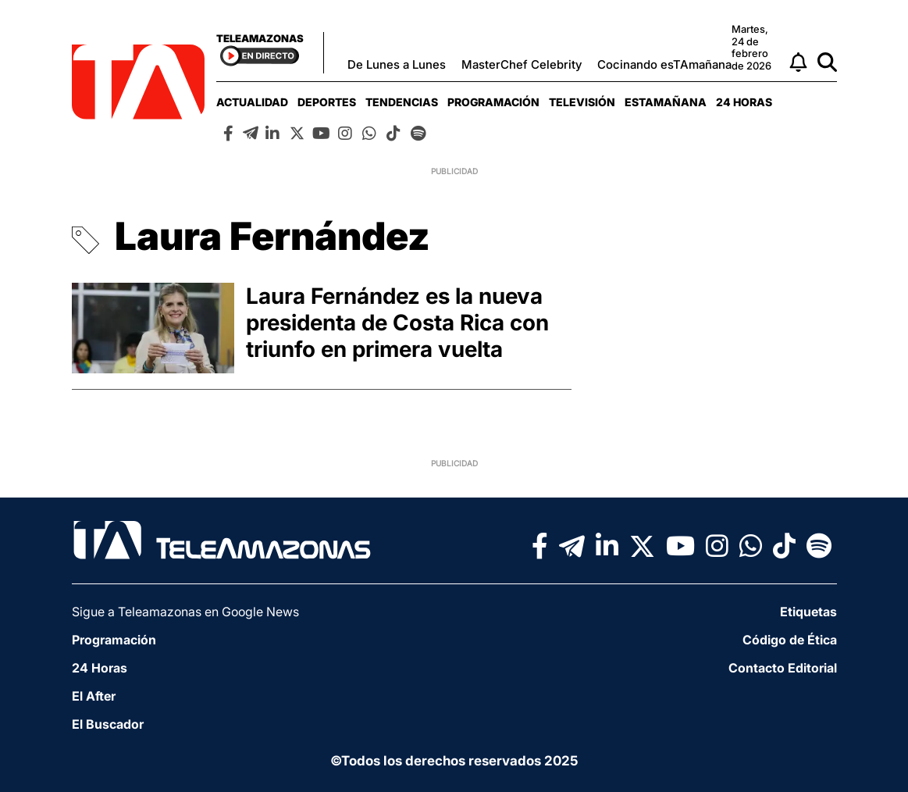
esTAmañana (666, 102)
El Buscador (108, 724)
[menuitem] (252, 102)
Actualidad (252, 102)
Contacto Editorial (782, 668)
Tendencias (401, 102)
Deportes (326, 102)
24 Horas (744, 102)
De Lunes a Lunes (396, 64)
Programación (493, 102)
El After (94, 696)
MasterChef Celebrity (521, 64)
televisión (582, 102)
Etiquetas (808, 611)
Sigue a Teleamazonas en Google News (185, 611)
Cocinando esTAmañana (664, 64)
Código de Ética (789, 640)
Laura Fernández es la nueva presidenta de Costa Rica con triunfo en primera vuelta (397, 322)
